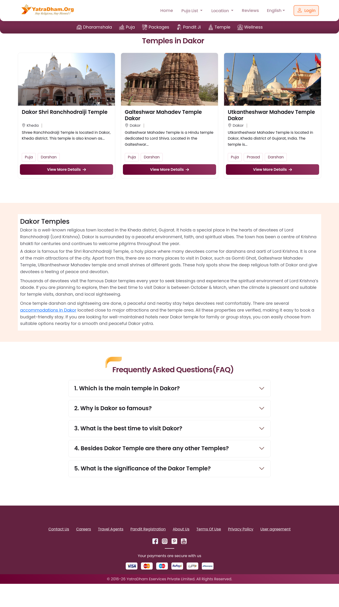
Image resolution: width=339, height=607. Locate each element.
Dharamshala (97, 27)
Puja (130, 27)
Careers (83, 530)
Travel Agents (110, 530)
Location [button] (220, 11)
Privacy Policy (240, 530)
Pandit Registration (148, 530)
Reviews (250, 10)
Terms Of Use (208, 530)
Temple (222, 27)
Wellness (253, 27)
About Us (181, 530)
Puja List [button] (190, 11)
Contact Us (58, 530)
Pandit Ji (192, 27)
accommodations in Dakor (48, 310)
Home (166, 10)
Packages (159, 27)
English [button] (274, 10)
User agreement (275, 530)
